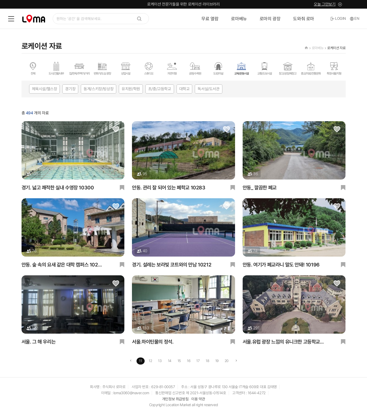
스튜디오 (149, 68)
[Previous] (130, 361)
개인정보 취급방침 (175, 399)
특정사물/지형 (334, 68)
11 (140, 361)
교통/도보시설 (264, 68)
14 (169, 361)
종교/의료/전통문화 (311, 68)
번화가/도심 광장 (102, 68)
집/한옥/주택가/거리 (79, 68)
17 (198, 361)
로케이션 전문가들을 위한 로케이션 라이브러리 (183, 4)
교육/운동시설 (241, 68)
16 (188, 361)
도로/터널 (218, 68)
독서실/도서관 (208, 88)
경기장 (70, 88)
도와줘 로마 (303, 18)
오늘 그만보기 (324, 4)
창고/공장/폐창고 (287, 68)
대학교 (184, 88)
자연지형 (172, 68)
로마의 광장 (270, 18)
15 (179, 361)
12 (150, 361)
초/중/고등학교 (159, 88)
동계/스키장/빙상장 (98, 88)
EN (354, 18)
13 (160, 361)
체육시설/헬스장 (44, 88)
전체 (33, 68)
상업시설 (126, 68)
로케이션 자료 (336, 48)
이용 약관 (198, 399)
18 (207, 361)
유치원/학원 (131, 88)
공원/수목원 (195, 68)
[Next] (236, 361)
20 (226, 361)
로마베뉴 (239, 18)
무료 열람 (209, 18)
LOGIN (338, 18)
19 (217, 361)
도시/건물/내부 (56, 68)
